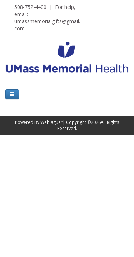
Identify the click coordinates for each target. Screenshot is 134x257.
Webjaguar (51, 122)
